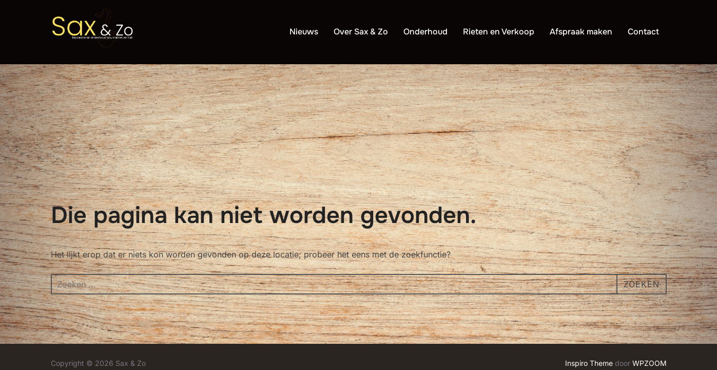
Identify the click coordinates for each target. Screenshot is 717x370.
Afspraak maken (581, 31)
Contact (643, 31)
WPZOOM (649, 298)
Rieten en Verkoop (498, 31)
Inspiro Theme (589, 298)
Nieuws (303, 31)
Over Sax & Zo (361, 31)
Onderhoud (425, 31)
